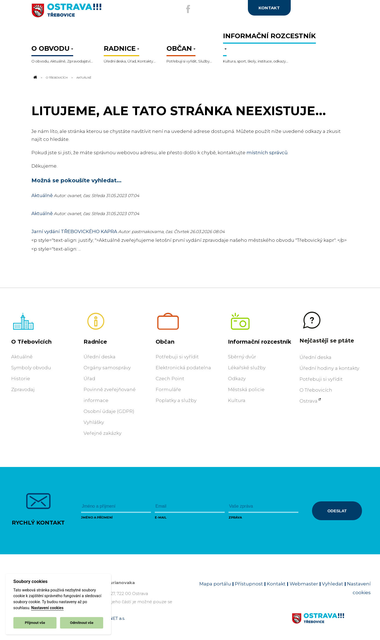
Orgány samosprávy (107, 367)
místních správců (267, 152)
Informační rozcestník (259, 341)
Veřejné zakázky (102, 433)
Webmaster (304, 584)
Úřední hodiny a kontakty (329, 368)
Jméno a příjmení (97, 517)
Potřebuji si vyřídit (177, 356)
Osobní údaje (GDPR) (109, 411)
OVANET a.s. (112, 618)
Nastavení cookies (47, 608)
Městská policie (246, 389)
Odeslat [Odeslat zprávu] (336, 510)
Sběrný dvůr (242, 356)
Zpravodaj (23, 389)
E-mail (161, 517)
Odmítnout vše (81, 623)
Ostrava (308, 401)
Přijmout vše (35, 623)
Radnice (95, 341)
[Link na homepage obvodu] (331, 624)
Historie (20, 378)
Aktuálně (42, 195)
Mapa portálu (215, 584)
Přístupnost (249, 584)
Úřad (89, 378)
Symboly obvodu (31, 367)
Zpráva (235, 517)
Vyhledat (332, 584)
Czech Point (170, 378)
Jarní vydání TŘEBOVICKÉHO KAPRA (74, 231)
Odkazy (237, 378)
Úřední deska (99, 356)
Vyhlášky (94, 422)
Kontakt (276, 584)
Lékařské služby (247, 367)
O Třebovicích (57, 77)
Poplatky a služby (176, 400)
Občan (165, 341)
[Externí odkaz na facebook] (186, 9)
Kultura (236, 400)
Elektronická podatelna (183, 367)
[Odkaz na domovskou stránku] (34, 77)
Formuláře (168, 389)
